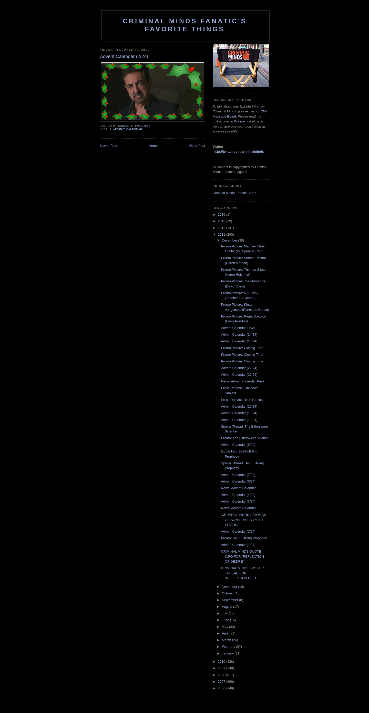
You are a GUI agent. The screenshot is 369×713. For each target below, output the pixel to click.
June (226, 620)
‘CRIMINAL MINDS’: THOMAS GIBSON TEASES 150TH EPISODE (243, 520)
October (228, 593)
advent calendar (127, 129)
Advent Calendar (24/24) (239, 334)
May (225, 627)
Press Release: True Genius (242, 400)
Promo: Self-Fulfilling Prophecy (243, 538)
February (229, 647)
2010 (222, 661)
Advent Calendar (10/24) (239, 420)
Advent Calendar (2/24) (238, 531)
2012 (222, 228)
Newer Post (108, 146)
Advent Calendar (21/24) (239, 375)
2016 (222, 214)
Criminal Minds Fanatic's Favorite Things (185, 25)
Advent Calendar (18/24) (239, 413)
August (227, 607)
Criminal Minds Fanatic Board (235, 193)
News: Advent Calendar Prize (242, 381)
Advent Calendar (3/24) (238, 501)
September (230, 600)
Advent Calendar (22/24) (239, 368)
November (230, 587)
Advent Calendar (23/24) (239, 341)
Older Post (197, 146)
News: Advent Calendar (238, 488)
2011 (222, 234)
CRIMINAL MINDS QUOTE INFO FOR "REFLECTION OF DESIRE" (242, 556)
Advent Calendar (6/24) (238, 481)
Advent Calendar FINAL (238, 328)
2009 (222, 668)
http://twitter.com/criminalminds (239, 151)
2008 (222, 675)
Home (153, 146)
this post (240, 121)
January (228, 653)
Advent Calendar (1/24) (238, 545)
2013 (222, 221)
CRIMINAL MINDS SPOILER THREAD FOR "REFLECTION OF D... (242, 573)
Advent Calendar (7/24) (238, 475)
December (230, 240)
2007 (222, 681)
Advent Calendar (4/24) (238, 495)
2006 (222, 688)
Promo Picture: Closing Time (242, 348)
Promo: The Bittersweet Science (244, 438)
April (226, 633)
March (227, 640)
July (225, 613)
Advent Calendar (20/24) (239, 406)
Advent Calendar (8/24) (238, 445)
